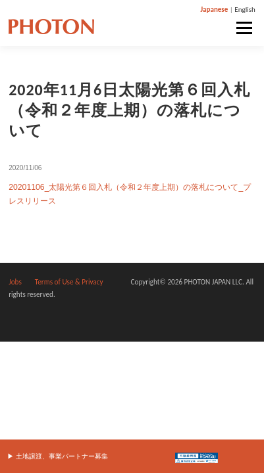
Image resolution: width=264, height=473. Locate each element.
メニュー (243, 28)
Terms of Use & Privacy (69, 281)
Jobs (15, 281)
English (244, 9)
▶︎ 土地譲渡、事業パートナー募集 (57, 456)
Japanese (214, 9)
